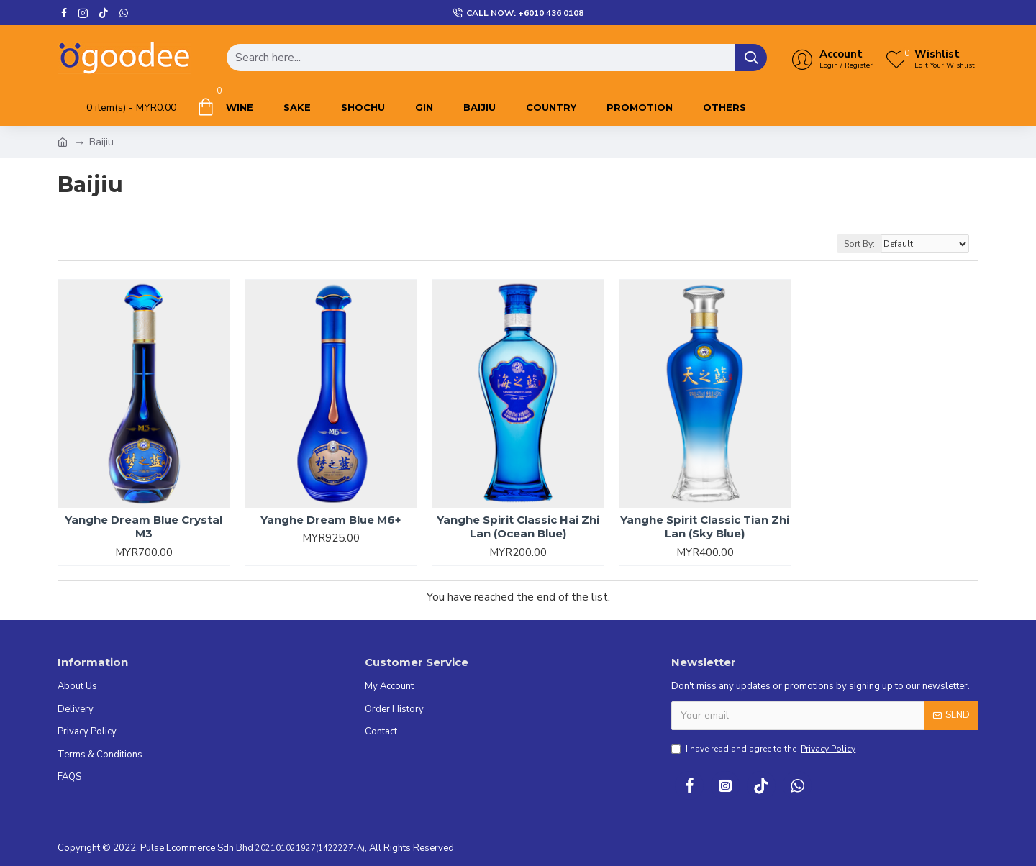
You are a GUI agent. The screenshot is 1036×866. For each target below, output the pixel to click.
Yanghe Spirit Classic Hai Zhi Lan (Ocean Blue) (518, 527)
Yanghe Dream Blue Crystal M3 (143, 527)
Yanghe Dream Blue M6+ (330, 520)
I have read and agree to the (764, 748)
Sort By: (859, 244)
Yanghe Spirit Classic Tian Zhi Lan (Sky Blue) (704, 527)
